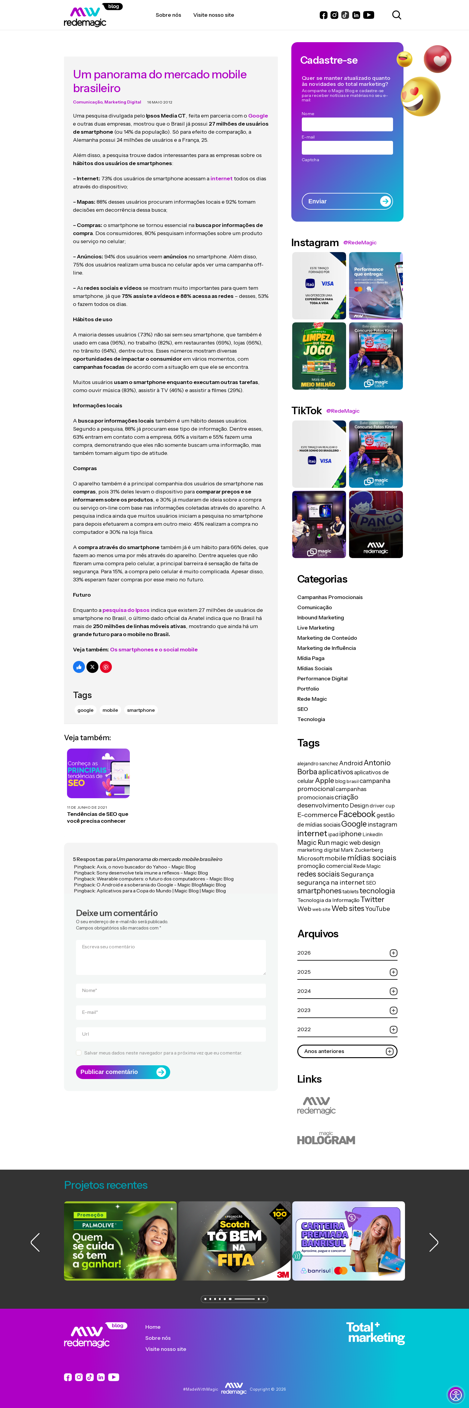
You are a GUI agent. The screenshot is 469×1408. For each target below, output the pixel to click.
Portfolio (308, 688)
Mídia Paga (311, 658)
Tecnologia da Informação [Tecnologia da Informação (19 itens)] (328, 900)
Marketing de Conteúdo (327, 638)
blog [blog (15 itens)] (340, 781)
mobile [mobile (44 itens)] (335, 858)
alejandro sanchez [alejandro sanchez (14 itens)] (317, 764)
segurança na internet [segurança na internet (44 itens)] (331, 882)
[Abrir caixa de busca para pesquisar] (395, 14)
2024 (347, 991)
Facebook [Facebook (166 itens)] (357, 814)
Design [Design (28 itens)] (359, 805)
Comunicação (87, 91)
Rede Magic (312, 699)
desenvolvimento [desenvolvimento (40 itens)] (323, 805)
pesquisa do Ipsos (126, 599)
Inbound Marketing (320, 617)
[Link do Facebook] (324, 15)
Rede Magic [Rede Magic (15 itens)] (367, 866)
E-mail (90, 1001)
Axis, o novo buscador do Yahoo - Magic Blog (146, 856)
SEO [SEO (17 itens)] (371, 883)
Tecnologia (311, 719)
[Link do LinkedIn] (356, 15)
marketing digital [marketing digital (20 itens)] (318, 850)
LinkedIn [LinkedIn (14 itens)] (373, 834)
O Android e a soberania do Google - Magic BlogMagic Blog (161, 874)
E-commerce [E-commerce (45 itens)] (317, 815)
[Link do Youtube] (368, 15)
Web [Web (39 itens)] (304, 908)
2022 (347, 1029)
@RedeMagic (360, 242)
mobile (110, 699)
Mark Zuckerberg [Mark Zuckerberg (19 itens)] (362, 850)
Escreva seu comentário (108, 935)
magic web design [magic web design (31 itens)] (355, 842)
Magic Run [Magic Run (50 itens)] (313, 842)
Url (85, 1023)
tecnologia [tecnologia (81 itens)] (377, 890)
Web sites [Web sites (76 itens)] (347, 908)
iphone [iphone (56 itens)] (350, 834)
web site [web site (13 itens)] (321, 909)
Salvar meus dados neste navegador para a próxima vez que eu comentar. (163, 1042)
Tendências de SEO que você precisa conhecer (97, 806)
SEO (302, 709)
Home (157, 1327)
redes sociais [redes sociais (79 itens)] (318, 873)
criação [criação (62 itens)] (346, 797)
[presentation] (347, 175)
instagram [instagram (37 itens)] (382, 824)
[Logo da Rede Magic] (110, 15)
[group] (120, 1241)
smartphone (141, 699)
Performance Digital (322, 678)
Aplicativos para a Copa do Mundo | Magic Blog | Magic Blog (161, 880)
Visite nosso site (170, 1349)
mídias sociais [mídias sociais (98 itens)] (371, 857)
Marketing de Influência (326, 648)
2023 (347, 1010)
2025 (347, 972)
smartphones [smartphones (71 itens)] (319, 890)
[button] (203, 1299)
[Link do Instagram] (334, 15)
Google (85, 699)
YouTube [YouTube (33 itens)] (377, 908)
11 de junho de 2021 (87, 796)
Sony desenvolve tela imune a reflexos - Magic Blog (152, 862)
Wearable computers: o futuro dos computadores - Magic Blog (165, 868)
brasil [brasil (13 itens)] (352, 781)
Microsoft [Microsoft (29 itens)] (310, 858)
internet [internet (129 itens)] (312, 833)
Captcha (310, 160)
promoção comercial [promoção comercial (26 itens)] (324, 865)
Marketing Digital (122, 91)
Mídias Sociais (314, 668)
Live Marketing (315, 627)
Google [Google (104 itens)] (354, 823)
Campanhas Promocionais (330, 597)
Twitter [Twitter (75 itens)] (372, 899)
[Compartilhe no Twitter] (92, 656)
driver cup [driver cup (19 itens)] (382, 805)
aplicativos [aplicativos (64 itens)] (335, 771)
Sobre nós (162, 1338)
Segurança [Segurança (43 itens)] (357, 874)
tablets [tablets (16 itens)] (350, 892)
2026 (347, 953)
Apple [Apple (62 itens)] (324, 780)
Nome (89, 979)
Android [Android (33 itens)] (351, 763)
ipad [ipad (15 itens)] (333, 834)
